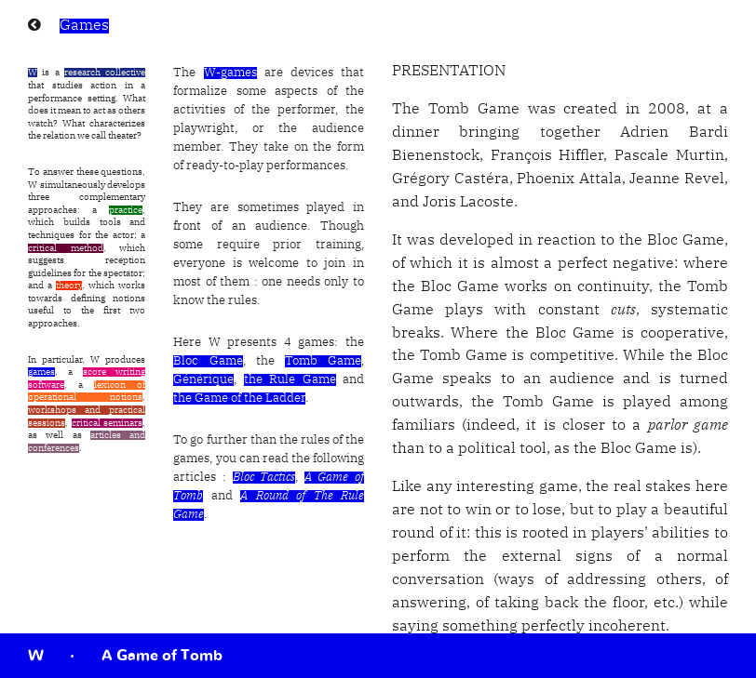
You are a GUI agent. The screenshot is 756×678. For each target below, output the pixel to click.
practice (125, 210)
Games (84, 26)
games (41, 372)
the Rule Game (290, 380)
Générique (203, 380)
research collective (104, 72)
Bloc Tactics (264, 478)
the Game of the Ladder (239, 398)
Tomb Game (323, 361)
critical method (65, 248)
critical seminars (107, 423)
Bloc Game (207, 361)
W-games (230, 73)
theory (69, 285)
